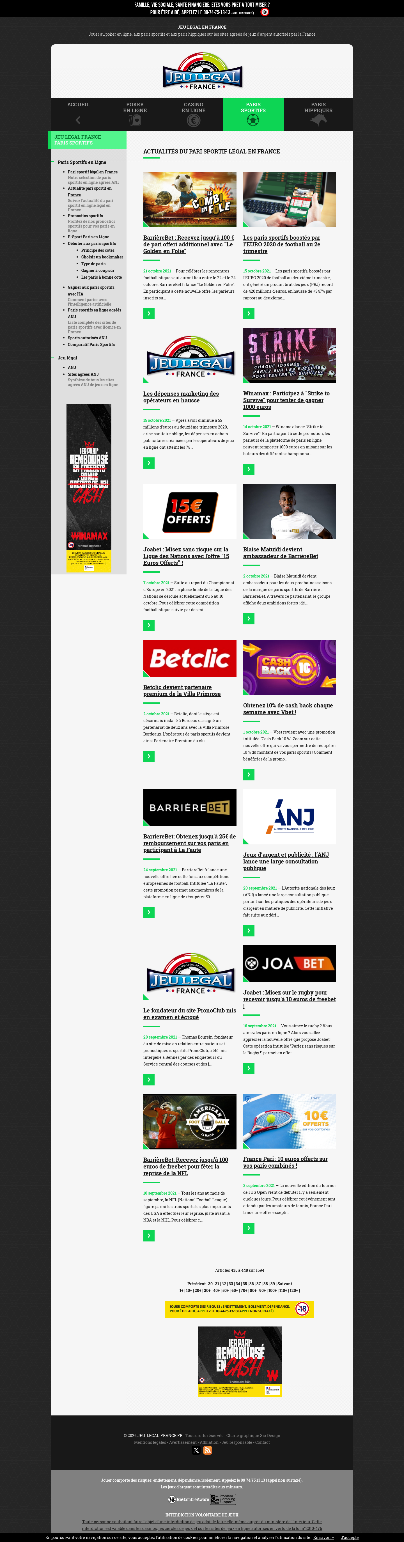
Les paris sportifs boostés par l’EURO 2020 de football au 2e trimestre (281, 244)
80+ (253, 1290)
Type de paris (93, 263)
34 (238, 1283)
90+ (262, 1290)
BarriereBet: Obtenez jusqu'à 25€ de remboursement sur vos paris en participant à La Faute (189, 843)
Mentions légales (150, 1442)
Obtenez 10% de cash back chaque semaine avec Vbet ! (288, 709)
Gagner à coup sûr (97, 270)
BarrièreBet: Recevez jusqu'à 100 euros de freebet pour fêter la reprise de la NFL (185, 1166)
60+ (234, 1290)
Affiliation (209, 1442)
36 (251, 1283)
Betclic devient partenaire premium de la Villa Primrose (182, 690)
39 (272, 1283)
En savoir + (323, 1537)
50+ (225, 1290)
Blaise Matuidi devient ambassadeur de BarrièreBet (280, 553)
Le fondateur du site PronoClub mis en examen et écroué (189, 1014)
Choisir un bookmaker (102, 257)
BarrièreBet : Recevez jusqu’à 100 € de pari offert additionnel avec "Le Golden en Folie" (188, 244)
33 (231, 1283)
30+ (207, 1290)
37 (258, 1283)
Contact (262, 1442)
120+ (294, 1290)
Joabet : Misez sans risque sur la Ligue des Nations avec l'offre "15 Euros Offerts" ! (186, 556)
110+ (283, 1290)
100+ (272, 1290)
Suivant (284, 1283)
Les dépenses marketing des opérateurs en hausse (181, 397)
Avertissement (183, 1442)
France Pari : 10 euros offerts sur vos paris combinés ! (285, 1162)
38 (265, 1283)
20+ (198, 1290)
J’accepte (350, 1537)
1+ (181, 1290)
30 (210, 1283)
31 (217, 1283)
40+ (216, 1290)
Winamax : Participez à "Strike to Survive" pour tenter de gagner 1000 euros (286, 399)
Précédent (196, 1283)
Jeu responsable (237, 1442)
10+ (189, 1290)
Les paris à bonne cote (101, 277)
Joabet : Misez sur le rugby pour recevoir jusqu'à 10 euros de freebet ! (289, 999)
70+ (244, 1290)
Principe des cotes (97, 250)
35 (245, 1283)
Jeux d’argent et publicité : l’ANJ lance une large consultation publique (286, 861)
